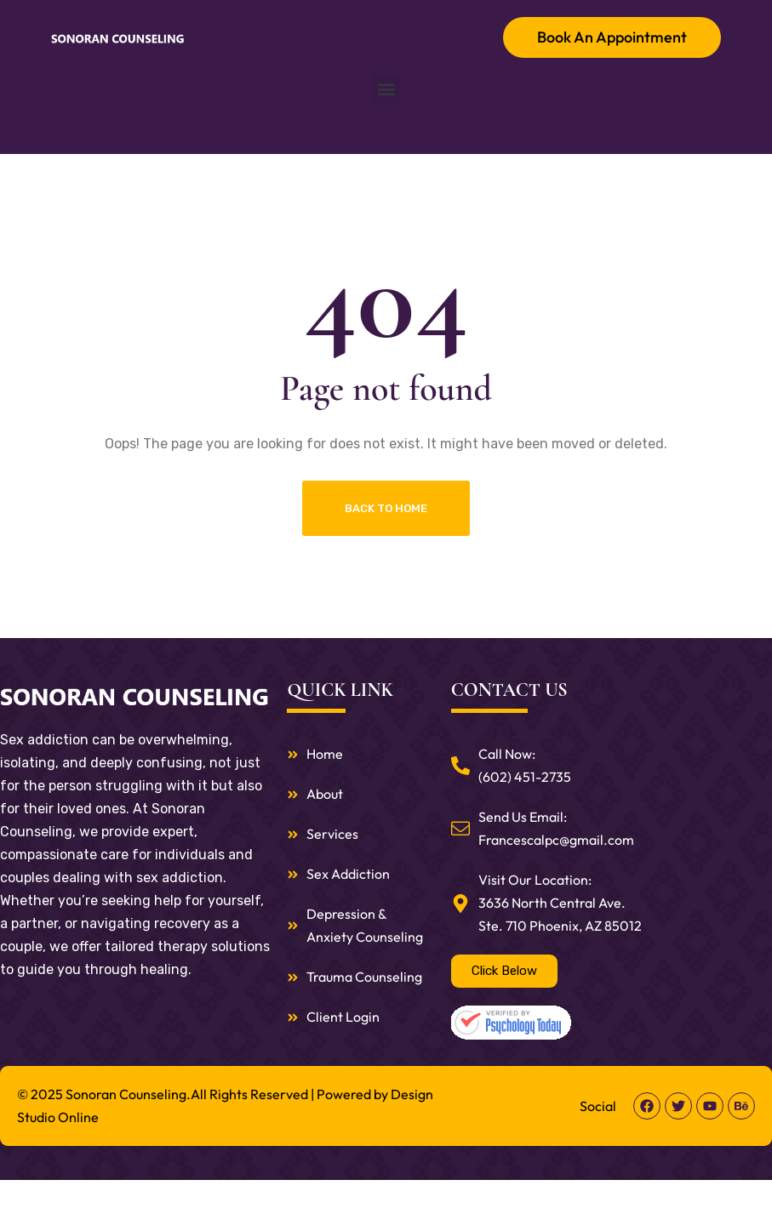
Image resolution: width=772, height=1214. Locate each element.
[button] (386, 89)
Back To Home (386, 508)
